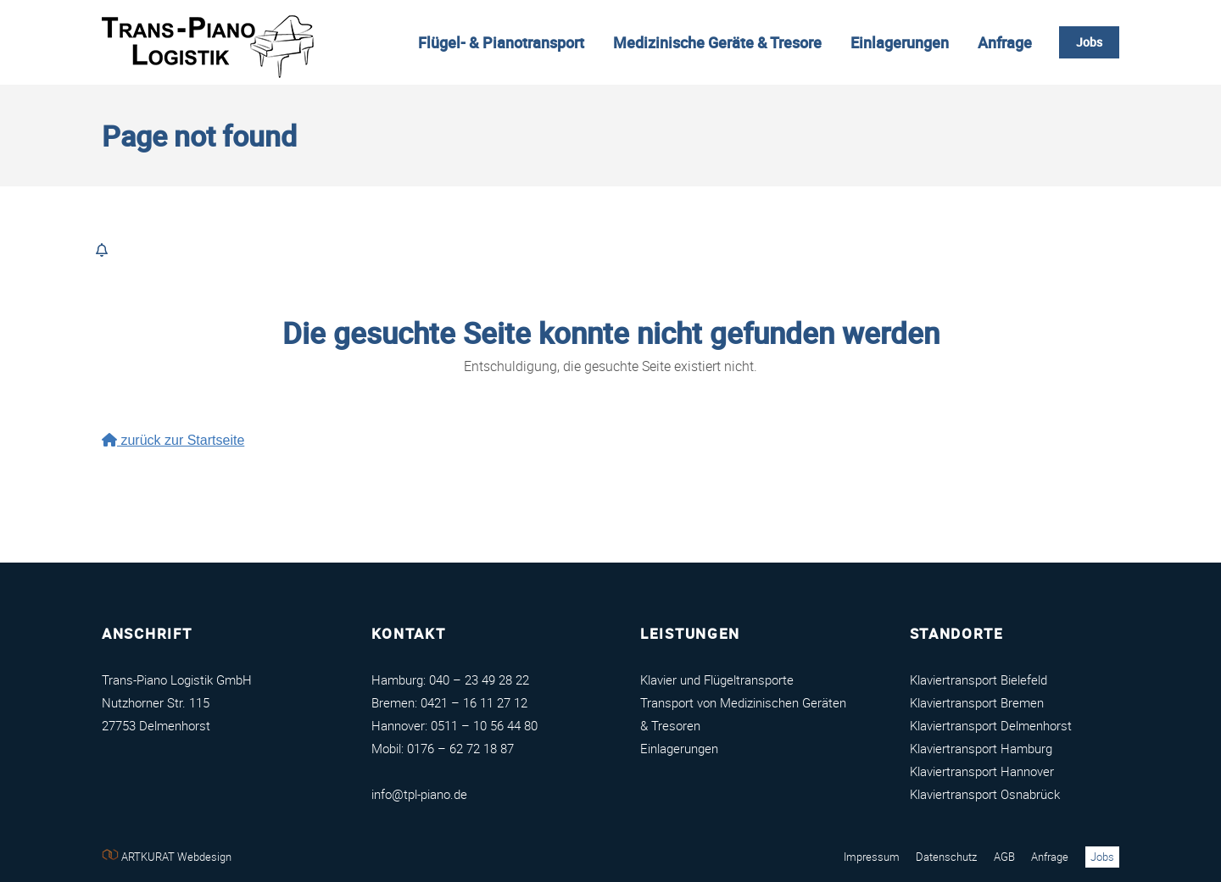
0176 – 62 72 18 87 (460, 748)
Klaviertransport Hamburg (981, 748)
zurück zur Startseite (173, 440)
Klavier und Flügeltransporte (717, 679)
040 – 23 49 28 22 (479, 679)
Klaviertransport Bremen (977, 702)
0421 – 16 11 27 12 (474, 702)
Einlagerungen (679, 748)
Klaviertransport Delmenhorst (991, 725)
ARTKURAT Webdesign (166, 856)
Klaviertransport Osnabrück (985, 793)
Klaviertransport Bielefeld (978, 679)
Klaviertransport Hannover (982, 771)
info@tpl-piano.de (419, 793)
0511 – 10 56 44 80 (484, 725)
